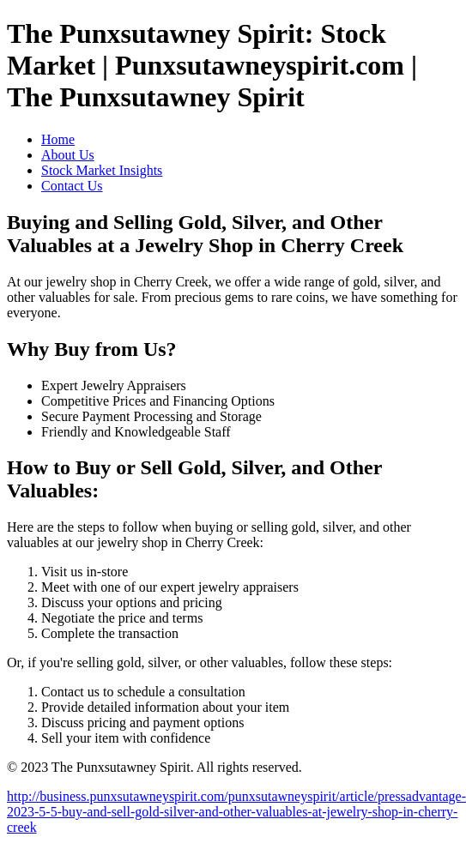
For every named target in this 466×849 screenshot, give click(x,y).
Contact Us (72, 185)
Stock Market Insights (101, 170)
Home (58, 139)
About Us (67, 155)
